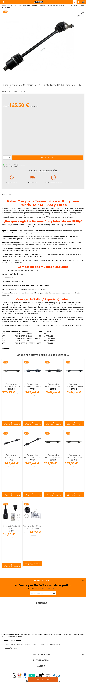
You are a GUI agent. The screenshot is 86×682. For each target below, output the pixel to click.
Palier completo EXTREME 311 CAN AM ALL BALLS (53, 386)
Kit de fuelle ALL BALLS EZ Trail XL (11, 527)
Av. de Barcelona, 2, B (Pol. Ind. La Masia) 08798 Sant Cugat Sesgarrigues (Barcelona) (32, 644)
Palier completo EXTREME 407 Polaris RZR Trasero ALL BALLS (11, 386)
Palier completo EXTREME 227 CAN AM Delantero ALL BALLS (74, 386)
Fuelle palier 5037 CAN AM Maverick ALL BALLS (32, 527)
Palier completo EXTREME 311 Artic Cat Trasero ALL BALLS (53, 457)
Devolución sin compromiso (53, 182)
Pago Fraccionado (11, 182)
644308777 (15, 648)
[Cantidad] (7, 157)
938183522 (6, 648)
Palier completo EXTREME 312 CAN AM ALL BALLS (32, 386)
